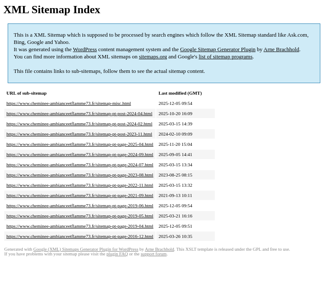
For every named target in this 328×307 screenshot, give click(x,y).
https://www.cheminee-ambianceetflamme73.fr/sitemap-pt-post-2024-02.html (79, 123)
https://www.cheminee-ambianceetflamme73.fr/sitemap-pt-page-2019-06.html (79, 205)
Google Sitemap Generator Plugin (218, 49)
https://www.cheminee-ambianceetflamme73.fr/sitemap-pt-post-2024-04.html (79, 113)
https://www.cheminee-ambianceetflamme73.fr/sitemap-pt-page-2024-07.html (79, 164)
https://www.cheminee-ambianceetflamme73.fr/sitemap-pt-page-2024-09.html (79, 154)
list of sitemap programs (225, 56)
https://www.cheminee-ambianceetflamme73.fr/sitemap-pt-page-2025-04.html (79, 144)
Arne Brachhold (281, 49)
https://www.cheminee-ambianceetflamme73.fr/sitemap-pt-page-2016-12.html (79, 236)
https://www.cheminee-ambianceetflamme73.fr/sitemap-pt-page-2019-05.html (79, 215)
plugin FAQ (117, 254)
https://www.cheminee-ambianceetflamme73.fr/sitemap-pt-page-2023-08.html (79, 174)
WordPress (85, 49)
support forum (154, 254)
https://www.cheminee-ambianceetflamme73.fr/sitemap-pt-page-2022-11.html (79, 185)
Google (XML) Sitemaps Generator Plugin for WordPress (85, 249)
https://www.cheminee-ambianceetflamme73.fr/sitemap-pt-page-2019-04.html (79, 226)
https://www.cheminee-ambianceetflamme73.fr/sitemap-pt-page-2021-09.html (79, 195)
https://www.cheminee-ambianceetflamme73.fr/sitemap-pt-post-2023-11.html (79, 133)
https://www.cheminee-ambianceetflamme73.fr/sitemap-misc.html (68, 103)
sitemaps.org (153, 56)
